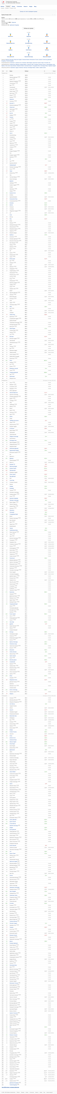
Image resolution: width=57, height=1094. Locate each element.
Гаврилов (12, 230)
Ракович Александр (14, 518)
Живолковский (13, 226)
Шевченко (12, 683)
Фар (10, 374)
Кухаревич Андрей (13, 472)
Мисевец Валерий (13, 865)
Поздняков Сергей (13, 897)
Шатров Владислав (14, 1021)
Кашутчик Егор (13, 424)
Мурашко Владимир (14, 81)
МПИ (11, 967)
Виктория (12, 336)
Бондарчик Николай (14, 843)
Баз (49, 62)
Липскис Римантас (13, 504)
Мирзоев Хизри (13, 785)
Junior (11, 127)
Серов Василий (13, 434)
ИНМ (11, 857)
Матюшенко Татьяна (34, 59)
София (11, 149)
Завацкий (12, 594)
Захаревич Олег (13, 542)
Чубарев (11, 1017)
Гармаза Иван (12, 665)
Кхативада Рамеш (44, 65)
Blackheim (12, 157)
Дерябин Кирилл (13, 576)
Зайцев (11, 191)
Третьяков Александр (14, 849)
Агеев (11, 795)
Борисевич (13, 67)
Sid (10, 250)
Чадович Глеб (12, 288)
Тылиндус (12, 400)
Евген (11, 410)
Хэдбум (11, 284)
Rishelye (11, 75)
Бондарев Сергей (13, 779)
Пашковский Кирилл (14, 789)
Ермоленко (12, 316)
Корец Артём (12, 727)
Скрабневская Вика (14, 530)
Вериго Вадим (13, 502)
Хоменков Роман (13, 739)
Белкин (11, 366)
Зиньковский (12, 340)
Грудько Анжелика (19, 67)
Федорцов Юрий (13, 446)
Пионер (11, 332)
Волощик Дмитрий (13, 1003)
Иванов (11, 627)
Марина (3, 65)
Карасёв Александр (29, 56)
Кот (10, 364)
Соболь (11, 869)
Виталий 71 (12, 62)
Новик (11, 286)
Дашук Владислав (13, 919)
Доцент (11, 248)
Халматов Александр (14, 757)
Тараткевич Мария (13, 909)
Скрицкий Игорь (13, 813)
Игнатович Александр (14, 492)
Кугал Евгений (13, 911)
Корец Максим (13, 65)
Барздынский (12, 254)
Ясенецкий (12, 512)
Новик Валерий (13, 460)
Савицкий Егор (13, 893)
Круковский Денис (13, 196)
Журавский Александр (14, 939)
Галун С (11, 619)
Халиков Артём (13, 687)
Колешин (11, 697)
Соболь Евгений (13, 651)
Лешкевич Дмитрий (14, 238)
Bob (10, 348)
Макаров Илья (13, 378)
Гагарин (11, 187)
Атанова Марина (13, 1033)
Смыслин (12, 733)
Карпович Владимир (14, 498)
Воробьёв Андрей (13, 350)
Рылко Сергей (13, 614)
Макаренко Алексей (14, 368)
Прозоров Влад (13, 979)
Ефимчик (11, 246)
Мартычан (12, 143)
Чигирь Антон (12, 947)
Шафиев (11, 115)
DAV (10, 111)
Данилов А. (12, 456)
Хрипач (11, 673)
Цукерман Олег (13, 925)
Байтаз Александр (13, 885)
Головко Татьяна (13, 731)
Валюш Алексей (13, 1011)
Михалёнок (12, 510)
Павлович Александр (14, 500)
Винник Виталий (13, 296)
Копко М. (11, 647)
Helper (11, 171)
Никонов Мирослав (10, 43)
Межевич (11, 384)
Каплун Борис (12, 835)
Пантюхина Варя (13, 917)
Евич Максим (12, 242)
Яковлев (11, 222)
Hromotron (12, 101)
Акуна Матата (12, 438)
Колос (11, 169)
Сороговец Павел (13, 304)
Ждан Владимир (13, 442)
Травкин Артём (42, 67)
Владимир (12, 588)
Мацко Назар (12, 91)
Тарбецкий (12, 404)
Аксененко (12, 236)
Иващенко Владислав (14, 701)
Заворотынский (13, 352)
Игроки (13, 6)
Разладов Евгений (13, 324)
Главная (2, 8)
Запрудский (12, 268)
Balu (10, 85)
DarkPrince (12, 961)
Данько (11, 941)
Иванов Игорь (12, 653)
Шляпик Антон (13, 737)
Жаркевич (12, 388)
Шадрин (11, 827)
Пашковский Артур (13, 342)
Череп (11, 302)
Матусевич (12, 649)
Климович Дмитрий (14, 943)
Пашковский (12, 272)
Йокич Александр (13, 999)
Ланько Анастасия (13, 841)
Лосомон (11, 721)
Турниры (8, 6)
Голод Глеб (12, 89)
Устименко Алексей (38, 64)
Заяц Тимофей (13, 891)
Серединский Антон (14, 1019)
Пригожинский (13, 470)
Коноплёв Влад (13, 135)
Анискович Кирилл (28, 65)
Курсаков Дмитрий (13, 292)
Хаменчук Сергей (13, 847)
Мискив (11, 484)
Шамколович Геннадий (14, 356)
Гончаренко (12, 540)
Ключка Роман (13, 723)
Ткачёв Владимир (10, 60)
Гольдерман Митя (36, 65)
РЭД (10, 402)
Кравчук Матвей (13, 320)
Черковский (12, 1036)
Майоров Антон (13, 598)
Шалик (11, 416)
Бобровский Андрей (14, 637)
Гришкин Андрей (13, 981)
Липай (11, 422)
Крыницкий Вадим (13, 1009)
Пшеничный (35, 62)
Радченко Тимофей (14, 125)
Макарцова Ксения (13, 564)
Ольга (11, 382)
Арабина (11, 362)
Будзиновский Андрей (14, 450)
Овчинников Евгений (14, 877)
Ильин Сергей (12, 474)
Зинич (11, 751)
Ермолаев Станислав (14, 837)
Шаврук (11, 729)
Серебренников (13, 1048)
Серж (11, 777)
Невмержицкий (13, 165)
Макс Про (12, 873)
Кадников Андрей (52, 65)
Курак (11, 264)
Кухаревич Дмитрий (14, 396)
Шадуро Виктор (13, 959)
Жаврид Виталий (13, 444)
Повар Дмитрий (13, 831)
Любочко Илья (13, 855)
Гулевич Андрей (13, 185)
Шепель (11, 204)
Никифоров (12, 717)
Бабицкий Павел (13, 602)
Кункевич (11, 612)
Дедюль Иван (12, 899)
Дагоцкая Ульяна (13, 681)
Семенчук (12, 635)
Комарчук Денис (23, 64)
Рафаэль (11, 693)
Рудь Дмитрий (13, 476)
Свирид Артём (13, 955)
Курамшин (12, 568)
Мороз (11, 408)
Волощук (47, 49)
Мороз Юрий (12, 430)
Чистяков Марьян (13, 177)
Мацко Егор (12, 524)
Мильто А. (12, 131)
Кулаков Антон (19, 62)
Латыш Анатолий (13, 671)
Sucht (11, 141)
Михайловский (13, 526)
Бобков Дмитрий (13, 985)
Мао (10, 815)
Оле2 (11, 300)
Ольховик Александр (14, 570)
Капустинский (12, 584)
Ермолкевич (12, 376)
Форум (30, 6)
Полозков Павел (13, 871)
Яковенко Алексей (13, 1035)
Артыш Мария (12, 771)
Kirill (10, 478)
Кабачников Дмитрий (14, 448)
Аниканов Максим (26, 59)
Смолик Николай (13, 833)
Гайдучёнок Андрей (14, 210)
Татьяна (11, 490)
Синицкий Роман (13, 791)
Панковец (12, 765)
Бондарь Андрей (13, 155)
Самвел (37, 67)
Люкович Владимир (14, 1031)
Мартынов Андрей (47, 56)
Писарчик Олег (13, 274)
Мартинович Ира (13, 715)
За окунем (12, 386)
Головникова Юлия (14, 200)
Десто (11, 344)
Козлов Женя (12, 775)
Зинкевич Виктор (13, 1044)
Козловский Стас (13, 907)
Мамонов (17, 64)
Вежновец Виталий (14, 699)
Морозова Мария (13, 863)
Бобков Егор (12, 64)
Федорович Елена (13, 679)
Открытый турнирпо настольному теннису (13, 2)
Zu (10, 119)
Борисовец (12, 592)
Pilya (11, 218)
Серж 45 (11, 709)
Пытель (11, 639)
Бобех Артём (28, 49)
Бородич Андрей (13, 426)
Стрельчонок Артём (14, 773)
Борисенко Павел (13, 1040)
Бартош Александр (14, 641)
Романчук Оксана (13, 809)
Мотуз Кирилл (12, 767)
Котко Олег (12, 929)
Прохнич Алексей (13, 997)
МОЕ (33, 64)
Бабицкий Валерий (13, 224)
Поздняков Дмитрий (14, 372)
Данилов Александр (14, 969)
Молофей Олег (13, 610)
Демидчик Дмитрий (14, 560)
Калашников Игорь (13, 198)
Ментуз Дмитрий (13, 390)
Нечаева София (13, 989)
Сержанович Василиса (14, 566)
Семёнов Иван (13, 669)
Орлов (11, 783)
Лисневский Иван (13, 965)
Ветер (11, 220)
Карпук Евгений (13, 625)
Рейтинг (2, 6)
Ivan (10, 161)
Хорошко (11, 294)
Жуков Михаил (13, 977)
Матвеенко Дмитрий (14, 105)
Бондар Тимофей (13, 151)
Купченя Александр (14, 538)
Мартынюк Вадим (13, 466)
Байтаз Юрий (12, 951)
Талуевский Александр (14, 322)
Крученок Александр (14, 394)
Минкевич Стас (13, 685)
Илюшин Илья (13, 578)
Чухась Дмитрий (10, 56)
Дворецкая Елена (13, 1005)
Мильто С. (12, 462)
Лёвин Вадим (29, 62)
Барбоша (11, 234)
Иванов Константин (14, 1042)
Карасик (11, 663)
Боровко (11, 97)
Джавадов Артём (13, 1056)
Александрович (49, 64)
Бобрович (12, 1046)
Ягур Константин (13, 879)
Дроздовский (12, 867)
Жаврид (11, 486)
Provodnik (46, 62)
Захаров (11, 262)
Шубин (11, 398)
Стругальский (12, 330)
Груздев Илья (12, 799)
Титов (11, 370)
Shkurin (11, 707)
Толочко (11, 963)
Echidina (11, 195)
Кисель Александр (13, 689)
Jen (10, 212)
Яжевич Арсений (13, 1023)
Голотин (11, 276)
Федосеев (14, 22)
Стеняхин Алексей (13, 482)
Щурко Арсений (13, 1025)
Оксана (11, 875)
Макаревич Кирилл (14, 228)
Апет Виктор (12, 703)
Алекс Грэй (7, 65)
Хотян (11, 496)
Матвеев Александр (14, 167)
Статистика (19, 6)
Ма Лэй (11, 113)
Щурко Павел (12, 600)
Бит (10, 454)
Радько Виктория (13, 759)
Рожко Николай (13, 532)
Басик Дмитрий (13, 829)
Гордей (11, 129)
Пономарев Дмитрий (14, 608)
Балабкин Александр (14, 1054)
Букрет (11, 290)
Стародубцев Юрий (14, 514)
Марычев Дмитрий (13, 77)
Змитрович (12, 189)
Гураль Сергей (13, 655)
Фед (10, 308)
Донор (11, 516)
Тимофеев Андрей (13, 711)
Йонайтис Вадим (13, 232)
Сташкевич (12, 586)
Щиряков (10, 49)
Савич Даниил (13, 797)
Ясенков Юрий (13, 755)
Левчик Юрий (12, 807)
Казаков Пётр (12, 506)
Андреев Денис (13, 270)
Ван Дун (11, 1050)
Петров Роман (13, 761)
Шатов (11, 606)
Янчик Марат (12, 743)
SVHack (11, 139)
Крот (54, 64)
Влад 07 (11, 95)
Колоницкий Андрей (14, 1029)
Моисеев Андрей (13, 338)
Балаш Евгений (13, 845)
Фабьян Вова (12, 993)
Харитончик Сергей (14, 645)
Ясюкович (12, 991)
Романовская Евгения (14, 713)
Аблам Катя (10, 36)
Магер (11, 675)
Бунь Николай (12, 520)
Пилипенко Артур (13, 643)
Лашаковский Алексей (14, 859)
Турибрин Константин (14, 420)
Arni (10, 334)
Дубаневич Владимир (14, 25)
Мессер (11, 216)
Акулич (11, 252)
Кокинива (24, 62)
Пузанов (47, 36)
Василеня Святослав (14, 240)
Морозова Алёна (13, 769)
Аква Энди (12, 621)
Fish (10, 153)
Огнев (11, 79)
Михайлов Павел (13, 667)
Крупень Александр (14, 562)
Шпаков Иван (12, 747)
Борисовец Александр (14, 753)
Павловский (12, 432)
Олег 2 (11, 616)
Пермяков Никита (20, 65)
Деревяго (12, 458)
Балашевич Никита (14, 817)
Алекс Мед (12, 480)
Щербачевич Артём (14, 953)
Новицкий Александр (14, 1007)
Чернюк (11, 528)
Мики (11, 306)
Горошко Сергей (13, 691)
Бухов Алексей (13, 821)
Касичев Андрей (13, 1060)
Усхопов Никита (13, 931)
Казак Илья (12, 358)
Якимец (11, 244)
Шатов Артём (12, 552)
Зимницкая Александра (14, 887)
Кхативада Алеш (28, 43)
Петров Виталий (13, 901)
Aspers (11, 256)
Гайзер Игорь (12, 314)
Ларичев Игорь (13, 803)
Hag (10, 175)
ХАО (11, 536)
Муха (11, 414)
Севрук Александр (13, 781)
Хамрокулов (12, 554)
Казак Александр (13, 179)
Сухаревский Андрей (14, 318)
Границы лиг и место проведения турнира (28, 11)
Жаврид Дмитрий (13, 617)
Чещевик (11, 927)
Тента (11, 534)
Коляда (11, 121)
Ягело (11, 360)
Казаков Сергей (47, 43)
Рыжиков (11, 905)
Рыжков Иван (12, 1015)
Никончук (25, 67)
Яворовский (12, 937)
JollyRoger (12, 183)
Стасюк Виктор (13, 823)
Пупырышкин (12, 280)
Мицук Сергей (12, 801)
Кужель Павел (41, 62)
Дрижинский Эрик (13, 596)
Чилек (11, 310)
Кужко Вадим (12, 745)
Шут (10, 260)
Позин (11, 735)
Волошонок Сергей (14, 452)
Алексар (11, 346)
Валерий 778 (12, 464)
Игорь (11, 278)
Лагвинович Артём (13, 895)
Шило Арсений (13, 839)
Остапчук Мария (13, 1001)
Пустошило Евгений (14, 995)
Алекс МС (12, 412)
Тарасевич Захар (13, 590)
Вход (35, 6)
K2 (10, 159)
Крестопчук (12, 93)
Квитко (11, 793)
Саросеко (29, 64)
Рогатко (44, 64)
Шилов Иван (12, 550)
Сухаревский (12, 661)
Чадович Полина (13, 705)
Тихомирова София (14, 633)
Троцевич (12, 677)
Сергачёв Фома (13, 949)
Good (11, 214)
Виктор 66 (12, 326)
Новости (25, 6)
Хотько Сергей (13, 354)
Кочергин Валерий (13, 629)
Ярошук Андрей (13, 741)
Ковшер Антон (13, 915)
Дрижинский (12, 749)
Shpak (11, 418)
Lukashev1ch (12, 145)
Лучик (11, 657)
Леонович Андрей (13, 923)
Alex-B (11, 133)
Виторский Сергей (13, 933)
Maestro (11, 406)
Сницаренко (12, 137)
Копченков (12, 913)
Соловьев (12, 208)
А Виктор (11, 147)
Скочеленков (12, 83)
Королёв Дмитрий (13, 987)
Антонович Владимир (14, 574)
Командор (12, 488)
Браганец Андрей (13, 282)
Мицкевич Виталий (13, 805)
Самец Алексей (13, 556)
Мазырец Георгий (13, 935)
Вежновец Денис (13, 659)
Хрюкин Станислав (43, 59)
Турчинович (12, 883)
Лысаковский (12, 87)
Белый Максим (13, 945)
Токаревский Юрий (13, 604)
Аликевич (12, 312)
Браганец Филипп (13, 163)
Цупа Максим (12, 973)
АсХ (10, 851)
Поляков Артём (13, 811)
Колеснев (12, 298)
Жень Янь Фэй (13, 582)
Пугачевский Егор (13, 975)
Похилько (12, 206)
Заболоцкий (12, 109)
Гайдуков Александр (14, 436)
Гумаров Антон (13, 580)
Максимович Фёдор (14, 881)
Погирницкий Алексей (14, 957)
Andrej (11, 123)
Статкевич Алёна (13, 1038)
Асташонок (12, 428)
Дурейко (11, 623)
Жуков (11, 1058)
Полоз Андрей (13, 572)
